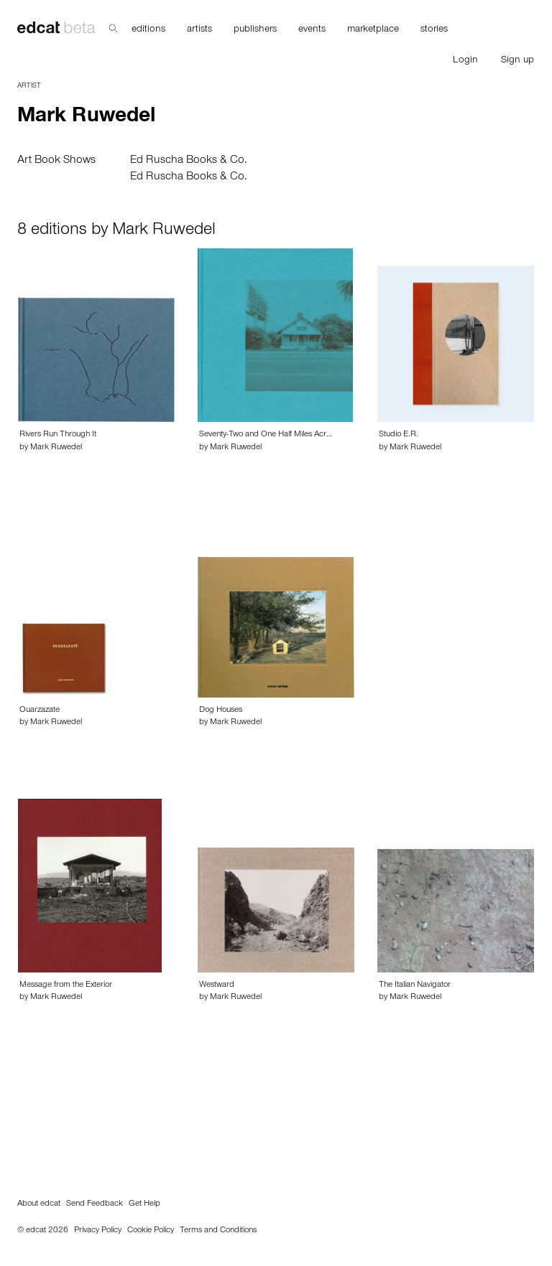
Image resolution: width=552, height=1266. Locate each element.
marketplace (373, 30)
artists (199, 30)
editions (148, 30)
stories (434, 30)
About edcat (38, 1204)
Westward (216, 985)
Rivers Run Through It (57, 435)
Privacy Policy (97, 1231)
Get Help (144, 1204)
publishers (255, 30)
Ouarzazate (39, 710)
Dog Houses (220, 710)
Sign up (517, 61)
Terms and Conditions (218, 1231)
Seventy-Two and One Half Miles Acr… (265, 435)
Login (465, 61)
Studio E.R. (398, 435)
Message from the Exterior (65, 985)
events (312, 30)
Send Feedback (94, 1204)
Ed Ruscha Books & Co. (188, 161)
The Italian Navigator (415, 985)
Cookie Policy (150, 1231)
